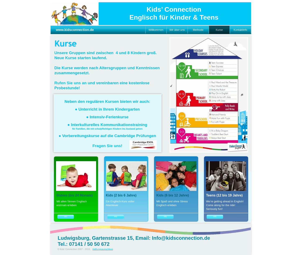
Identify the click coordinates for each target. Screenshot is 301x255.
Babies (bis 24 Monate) (74, 195)
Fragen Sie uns (106, 146)
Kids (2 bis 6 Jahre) (121, 195)
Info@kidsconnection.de (181, 238)
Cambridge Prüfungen (135, 136)
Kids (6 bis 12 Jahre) (172, 195)
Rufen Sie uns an (70, 83)
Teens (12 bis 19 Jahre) (224, 195)
